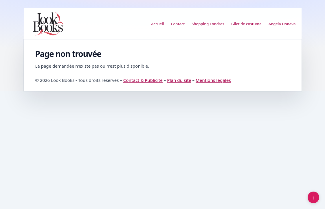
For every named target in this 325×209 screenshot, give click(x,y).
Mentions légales (213, 80)
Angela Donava (282, 23)
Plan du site (179, 80)
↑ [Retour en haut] (313, 197)
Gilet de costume (246, 23)
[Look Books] (48, 24)
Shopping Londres (208, 23)
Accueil (157, 23)
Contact (178, 23)
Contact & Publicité (143, 80)
